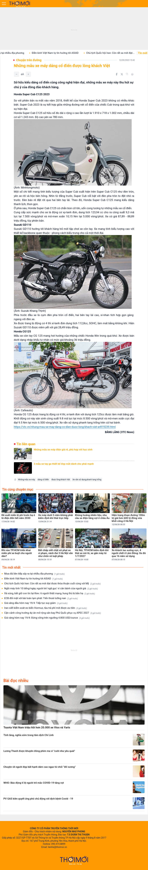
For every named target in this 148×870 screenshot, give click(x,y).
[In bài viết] (132, 74)
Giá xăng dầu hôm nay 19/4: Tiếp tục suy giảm (36, 603)
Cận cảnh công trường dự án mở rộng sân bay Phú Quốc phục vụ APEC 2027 (52, 612)
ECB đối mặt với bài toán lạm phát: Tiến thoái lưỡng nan (41, 598)
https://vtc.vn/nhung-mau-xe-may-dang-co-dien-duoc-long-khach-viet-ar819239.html (65, 426)
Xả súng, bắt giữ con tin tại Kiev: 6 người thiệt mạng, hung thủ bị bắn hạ (49, 593)
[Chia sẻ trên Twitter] (122, 74)
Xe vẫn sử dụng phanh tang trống (87, 479)
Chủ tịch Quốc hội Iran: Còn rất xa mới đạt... (118, 52)
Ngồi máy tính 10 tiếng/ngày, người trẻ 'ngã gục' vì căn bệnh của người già (51, 588)
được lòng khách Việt (61, 479)
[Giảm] (16, 74)
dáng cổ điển (43, 479)
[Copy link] (127, 74)
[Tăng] (28, 74)
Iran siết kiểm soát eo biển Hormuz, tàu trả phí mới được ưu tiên (45, 608)
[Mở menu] (4, 3)
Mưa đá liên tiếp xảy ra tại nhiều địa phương (34, 573)
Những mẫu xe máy (26, 479)
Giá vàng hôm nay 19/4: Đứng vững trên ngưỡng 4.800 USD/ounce (47, 617)
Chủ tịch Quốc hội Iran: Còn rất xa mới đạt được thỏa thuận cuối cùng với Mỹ (52, 583)
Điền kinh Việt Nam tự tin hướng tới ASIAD (63, 52)
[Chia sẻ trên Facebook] (117, 74)
